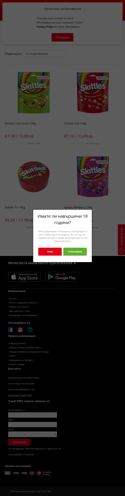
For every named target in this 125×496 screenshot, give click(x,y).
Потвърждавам (75, 251)
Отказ (50, 251)
